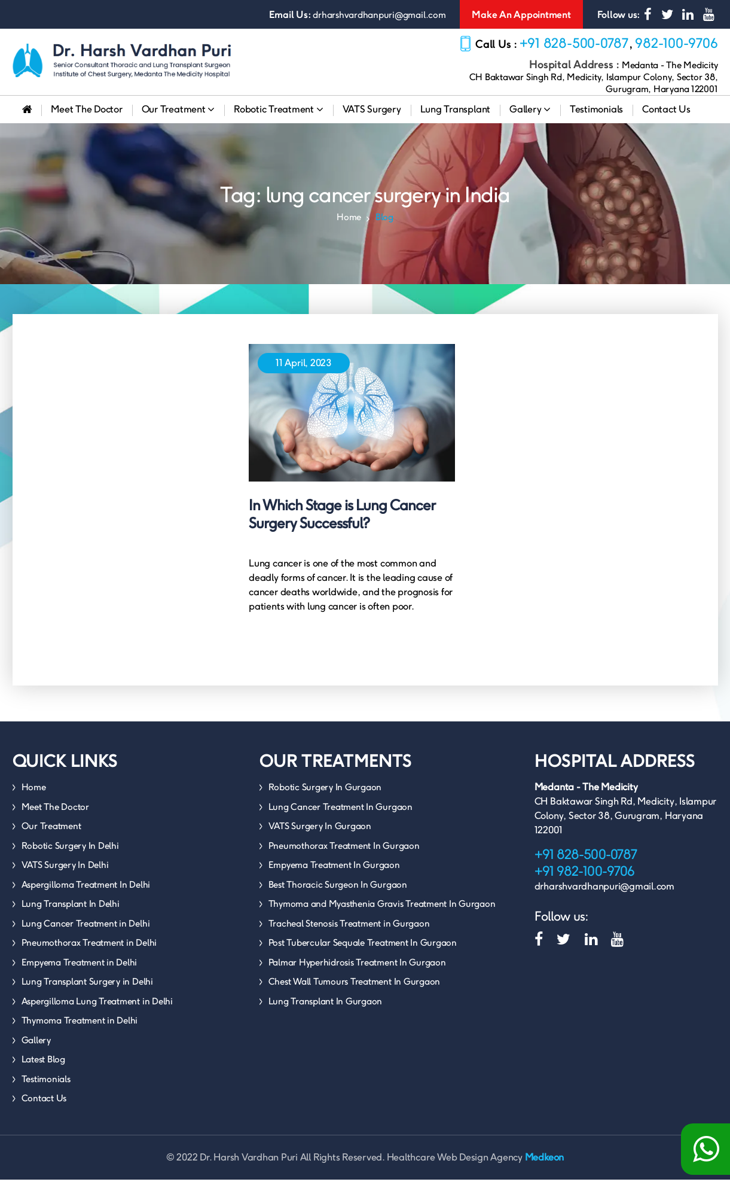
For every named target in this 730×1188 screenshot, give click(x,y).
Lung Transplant (455, 117)
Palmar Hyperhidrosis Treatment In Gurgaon (357, 970)
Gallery (530, 117)
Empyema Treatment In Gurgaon (334, 873)
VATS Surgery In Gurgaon (319, 834)
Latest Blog (43, 1067)
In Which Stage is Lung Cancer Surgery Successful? (342, 522)
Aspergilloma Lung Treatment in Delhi (97, 1009)
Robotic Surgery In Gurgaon (325, 795)
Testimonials (596, 117)
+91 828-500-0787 (574, 43)
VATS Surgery (372, 117)
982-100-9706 (676, 43)
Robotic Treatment (278, 117)
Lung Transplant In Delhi (71, 912)
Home (349, 225)
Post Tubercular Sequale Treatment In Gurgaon (362, 951)
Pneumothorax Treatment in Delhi (89, 951)
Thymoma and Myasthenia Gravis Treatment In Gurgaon (382, 912)
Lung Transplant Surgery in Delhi (87, 989)
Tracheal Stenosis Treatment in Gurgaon (349, 931)
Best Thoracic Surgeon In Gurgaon (337, 892)
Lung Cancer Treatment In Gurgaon (340, 815)
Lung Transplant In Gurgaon (325, 1009)
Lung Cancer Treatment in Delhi (86, 931)
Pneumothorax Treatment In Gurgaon (344, 854)
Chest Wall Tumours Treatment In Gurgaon (354, 989)
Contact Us (666, 117)
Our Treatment (178, 117)
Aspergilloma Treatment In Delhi (86, 892)
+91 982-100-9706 (584, 879)
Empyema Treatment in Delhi (80, 970)
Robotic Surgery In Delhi (70, 854)
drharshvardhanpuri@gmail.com (379, 14)
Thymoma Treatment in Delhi (80, 1028)
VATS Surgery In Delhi (65, 873)
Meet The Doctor (86, 117)
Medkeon (544, 1165)
